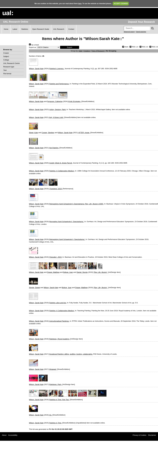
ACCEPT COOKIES (121, 3)
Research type (8, 67)
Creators (87, 51)
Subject (6, 56)
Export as (32, 47)
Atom (124, 47)
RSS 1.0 (133, 47)
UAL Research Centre (11, 63)
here (80, 3)
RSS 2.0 (143, 47)
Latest (15, 29)
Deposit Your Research (141, 21)
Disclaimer (152, 435)
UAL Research (58, 29)
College (6, 60)
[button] (69, 47)
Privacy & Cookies (139, 435)
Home (6, 29)
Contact (71, 29)
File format (7, 74)
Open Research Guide (40, 29)
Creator (6, 53)
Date (80, 51)
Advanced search (129, 31)
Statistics (24, 29)
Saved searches (141, 31)
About (4, 435)
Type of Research (98, 51)
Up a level (34, 45)
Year (5, 70)
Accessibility (12, 435)
